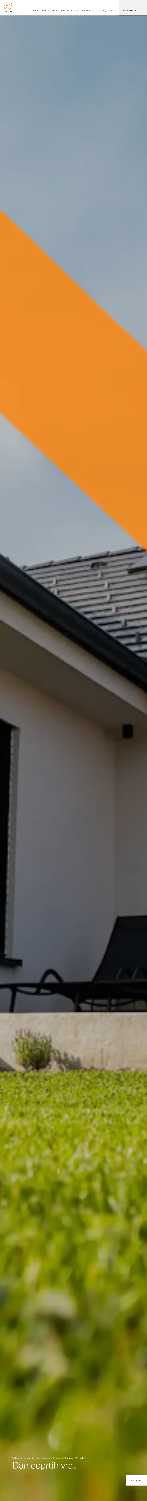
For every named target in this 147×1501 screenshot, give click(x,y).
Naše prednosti (50, 10)
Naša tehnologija (69, 10)
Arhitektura (88, 10)
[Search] (105, 11)
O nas (100, 10)
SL (114, 10)
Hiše (35, 10)
